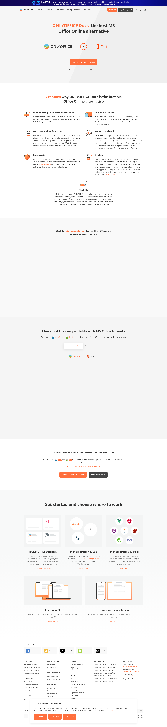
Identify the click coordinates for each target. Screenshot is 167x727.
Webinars (74, 687)
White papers (75, 690)
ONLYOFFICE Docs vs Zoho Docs (104, 670)
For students (51, 665)
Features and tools (53, 676)
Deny (40, 717)
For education (53, 661)
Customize (55, 717)
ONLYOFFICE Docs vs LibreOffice (104, 673)
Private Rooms (45, 164)
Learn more (110, 174)
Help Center (74, 682)
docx (60, 460)
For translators (52, 691)
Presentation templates (31, 673)
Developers (60, 10)
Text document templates (32, 667)
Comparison (99, 661)
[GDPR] (77, 669)
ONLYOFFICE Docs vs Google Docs (105, 667)
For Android (87, 651)
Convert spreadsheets (31, 685)
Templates (28, 661)
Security (74, 661)
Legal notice (74, 698)
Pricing (69, 10)
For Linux (52, 651)
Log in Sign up (125, 10)
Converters (28, 678)
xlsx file (71, 337)
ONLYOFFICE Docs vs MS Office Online (106, 665)
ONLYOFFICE (77, 356)
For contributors (52, 688)
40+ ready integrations (90, 559)
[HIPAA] (72, 669)
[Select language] (145, 10)
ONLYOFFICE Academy (78, 684)
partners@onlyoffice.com (131, 671)
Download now (53, 621)
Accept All (70, 717)
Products (40, 10)
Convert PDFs (28, 690)
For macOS (69, 651)
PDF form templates (30, 665)
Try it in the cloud (98, 475)
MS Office (94, 356)
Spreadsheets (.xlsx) (93, 346)
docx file (58, 337)
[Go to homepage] (26, 10)
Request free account (54, 679)
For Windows (35, 651)
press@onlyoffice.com (130, 676)
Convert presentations (31, 687)
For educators (51, 667)
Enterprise (49, 10)
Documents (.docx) (73, 346)
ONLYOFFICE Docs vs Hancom (103, 681)
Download (112, 10)
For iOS (103, 651)
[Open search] (136, 10)
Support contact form (77, 693)
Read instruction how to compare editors (83, 466)
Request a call (128, 679)
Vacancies (50, 696)
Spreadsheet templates (31, 670)
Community (74, 679)
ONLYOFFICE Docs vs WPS (102, 676)
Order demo (74, 695)
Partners (77, 10)
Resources (87, 10)
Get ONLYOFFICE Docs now (83, 62)
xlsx (70, 460)
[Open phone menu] (140, 10)
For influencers (52, 694)
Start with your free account (43, 568)
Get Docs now (83, 568)
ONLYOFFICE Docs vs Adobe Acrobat (105, 678)
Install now (114, 621)
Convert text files (29, 682)
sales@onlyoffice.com (130, 667)
